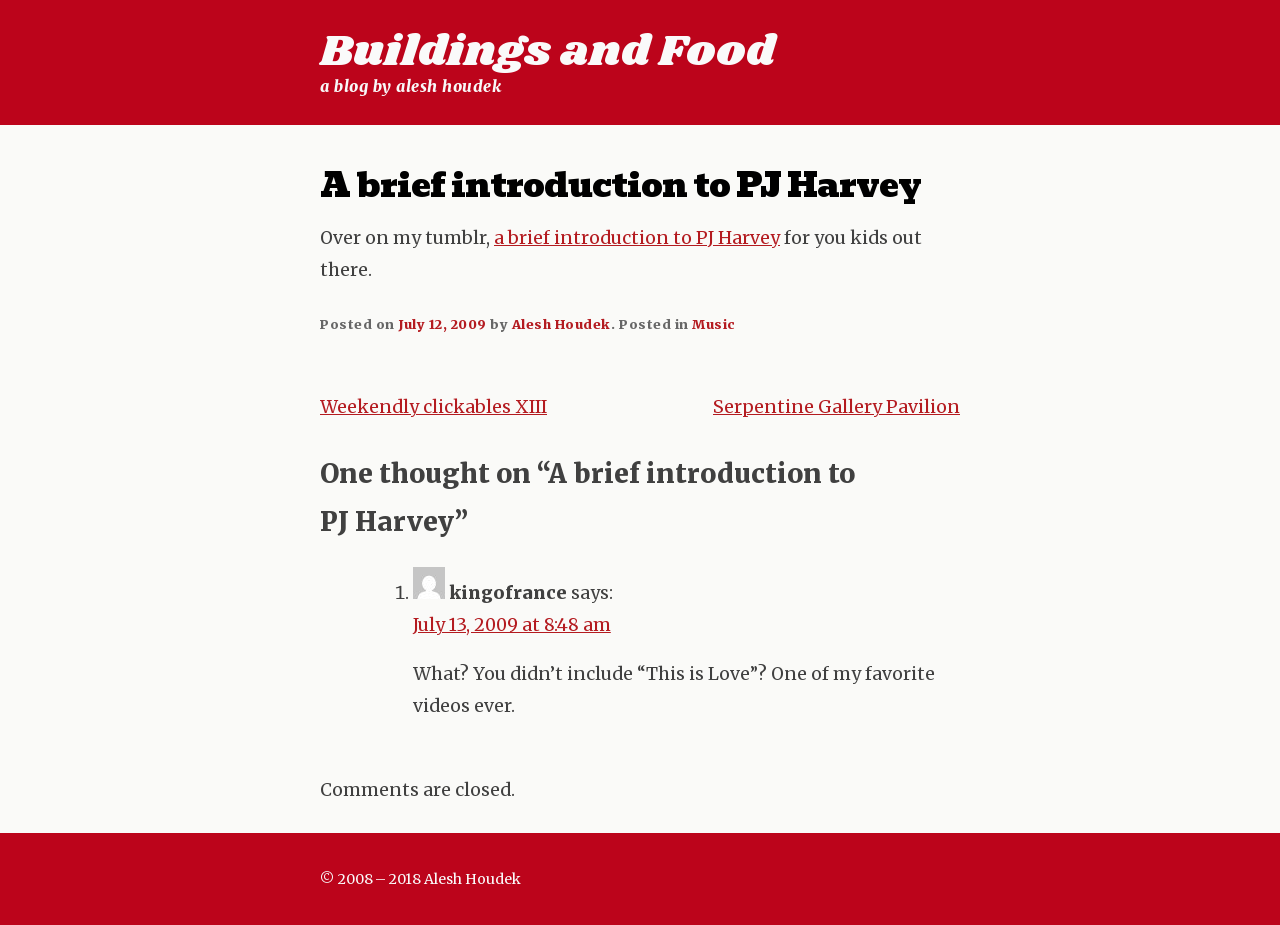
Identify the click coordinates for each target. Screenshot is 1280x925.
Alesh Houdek (561, 324)
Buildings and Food (547, 52)
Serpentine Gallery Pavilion (836, 407)
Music (714, 324)
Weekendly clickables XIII (433, 407)
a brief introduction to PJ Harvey (637, 238)
